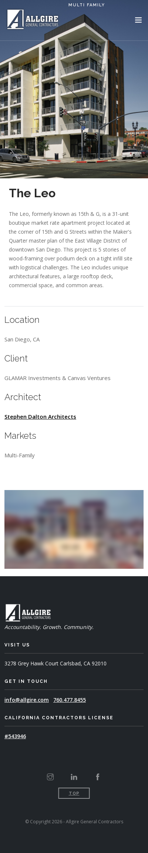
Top (74, 793)
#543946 (15, 736)
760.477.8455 (69, 699)
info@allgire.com (26, 699)
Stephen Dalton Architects (40, 416)
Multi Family (86, 5)
